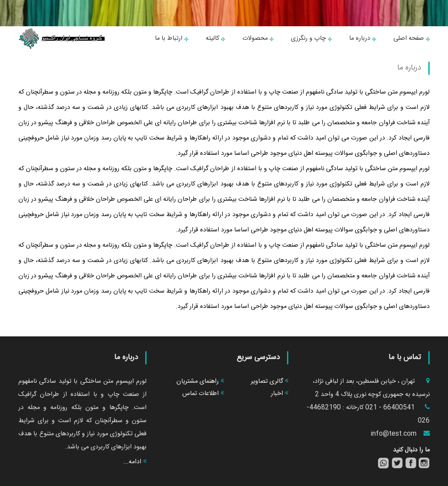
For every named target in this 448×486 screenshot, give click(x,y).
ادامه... (135, 462)
